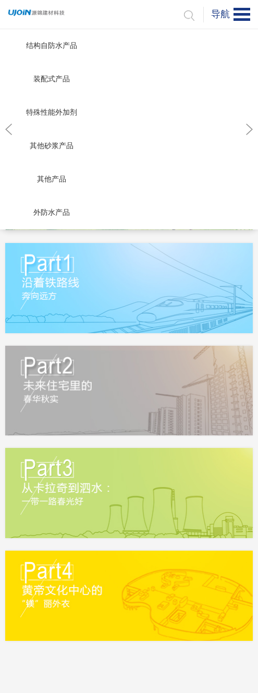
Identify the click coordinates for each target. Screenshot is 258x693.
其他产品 (51, 179)
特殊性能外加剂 (51, 112)
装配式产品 (51, 79)
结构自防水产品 (51, 46)
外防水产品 (51, 212)
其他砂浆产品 (51, 146)
